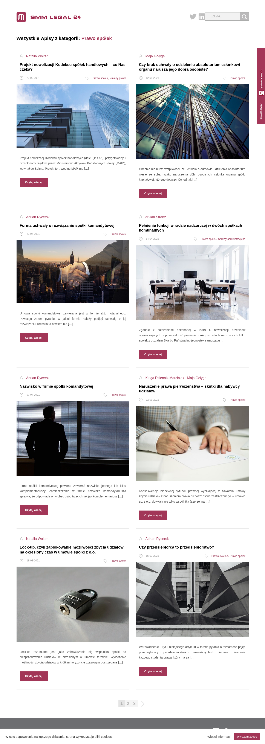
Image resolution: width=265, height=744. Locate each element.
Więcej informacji (219, 736)
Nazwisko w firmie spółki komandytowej (56, 386)
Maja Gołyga (155, 56)
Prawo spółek (100, 78)
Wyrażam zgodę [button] (247, 736)
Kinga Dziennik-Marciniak (165, 378)
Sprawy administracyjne (231, 239)
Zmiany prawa (118, 78)
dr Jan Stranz (156, 217)
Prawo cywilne (219, 556)
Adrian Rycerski (38, 217)
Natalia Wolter (37, 56)
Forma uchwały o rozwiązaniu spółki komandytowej (67, 225)
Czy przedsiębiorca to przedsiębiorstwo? (176, 547)
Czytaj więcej (34, 182)
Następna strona (143, 704)
